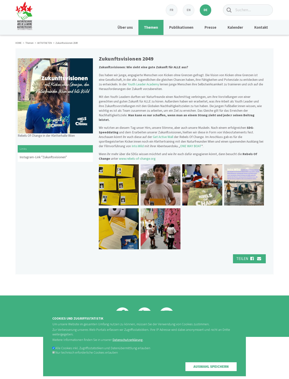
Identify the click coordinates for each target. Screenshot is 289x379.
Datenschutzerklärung (127, 346)
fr (171, 10)
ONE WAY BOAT (190, 146)
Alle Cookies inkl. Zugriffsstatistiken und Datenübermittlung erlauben (102, 354)
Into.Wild (138, 146)
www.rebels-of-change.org (137, 158)
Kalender (235, 27)
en (189, 10)
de (206, 10)
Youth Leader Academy (143, 84)
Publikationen (181, 27)
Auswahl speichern (211, 372)
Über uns (125, 27)
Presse (210, 27)
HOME (18, 43)
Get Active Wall (163, 137)
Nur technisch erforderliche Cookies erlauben (86, 358)
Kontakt (261, 27)
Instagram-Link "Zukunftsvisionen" (43, 157)
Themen (151, 27)
